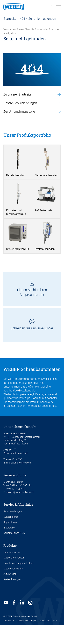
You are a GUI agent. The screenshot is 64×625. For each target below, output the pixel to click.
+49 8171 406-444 (15, 488)
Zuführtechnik (10, 574)
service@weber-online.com (20, 492)
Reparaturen (10, 522)
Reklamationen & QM (14, 533)
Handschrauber (11, 552)
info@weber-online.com (18, 462)
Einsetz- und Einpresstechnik (18, 563)
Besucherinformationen (15, 453)
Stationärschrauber (13, 557)
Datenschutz (44, 621)
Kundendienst (10, 516)
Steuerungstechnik (13, 568)
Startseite (9, 18)
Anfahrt (7, 450)
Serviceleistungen (12, 511)
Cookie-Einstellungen (26, 621)
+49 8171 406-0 (14, 459)
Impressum (8, 621)
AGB (55, 621)
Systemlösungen (12, 579)
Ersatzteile (9, 527)
